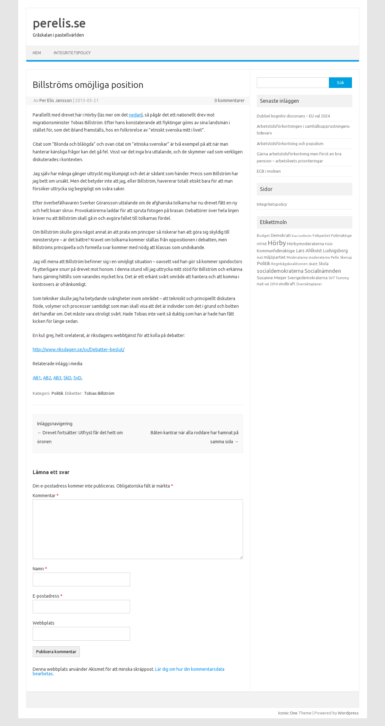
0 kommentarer (229, 100)
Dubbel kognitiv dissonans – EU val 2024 (293, 116)
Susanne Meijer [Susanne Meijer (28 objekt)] (272, 277)
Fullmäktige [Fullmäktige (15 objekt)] (341, 235)
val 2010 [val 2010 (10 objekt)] (271, 284)
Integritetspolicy (72, 53)
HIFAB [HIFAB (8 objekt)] (262, 244)
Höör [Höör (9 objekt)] (329, 244)
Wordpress (348, 713)
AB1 (37, 377)
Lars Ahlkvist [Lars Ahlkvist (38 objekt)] (309, 250)
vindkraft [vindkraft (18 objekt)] (287, 283)
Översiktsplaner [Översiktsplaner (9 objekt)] (309, 284)
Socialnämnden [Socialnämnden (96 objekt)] (323, 271)
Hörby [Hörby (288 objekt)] (277, 242)
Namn (40, 568)
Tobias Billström (99, 393)
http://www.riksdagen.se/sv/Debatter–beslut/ (78, 349)
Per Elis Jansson (55, 100)
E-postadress (48, 596)
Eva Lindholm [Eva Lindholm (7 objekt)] (302, 236)
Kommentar (46, 495)
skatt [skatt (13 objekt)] (313, 264)
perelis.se (59, 23)
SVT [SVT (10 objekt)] (332, 278)
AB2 (47, 377)
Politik (57, 393)
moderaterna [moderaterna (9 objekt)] (319, 257)
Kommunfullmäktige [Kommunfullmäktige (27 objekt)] (276, 250)
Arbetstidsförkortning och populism (290, 143)
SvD (77, 377)
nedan (135, 114)
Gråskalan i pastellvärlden (58, 35)
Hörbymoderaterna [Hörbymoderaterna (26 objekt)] (305, 243)
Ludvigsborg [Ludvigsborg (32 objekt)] (335, 250)
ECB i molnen (269, 171)
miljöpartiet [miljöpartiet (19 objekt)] (275, 257)
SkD (67, 377)
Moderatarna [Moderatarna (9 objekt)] (297, 257)
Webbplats (43, 623)
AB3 (57, 377)
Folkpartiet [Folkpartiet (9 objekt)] (321, 236)
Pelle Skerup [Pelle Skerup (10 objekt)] (341, 257)
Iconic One (287, 713)
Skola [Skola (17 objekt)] (324, 264)
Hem (37, 53)
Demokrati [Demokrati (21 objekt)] (281, 235)
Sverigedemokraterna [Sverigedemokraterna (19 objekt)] (308, 277)
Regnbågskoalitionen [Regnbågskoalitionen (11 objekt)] (289, 264)
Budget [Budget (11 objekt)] (263, 236)
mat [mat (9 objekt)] (260, 257)
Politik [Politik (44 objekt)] (263, 263)
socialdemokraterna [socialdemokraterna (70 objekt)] (280, 271)
